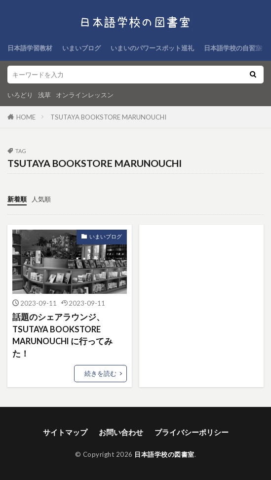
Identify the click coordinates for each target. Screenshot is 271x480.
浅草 (44, 95)
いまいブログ (81, 48)
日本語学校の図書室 (164, 454)
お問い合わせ (121, 432)
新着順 (17, 199)
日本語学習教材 (29, 48)
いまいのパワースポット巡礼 (152, 48)
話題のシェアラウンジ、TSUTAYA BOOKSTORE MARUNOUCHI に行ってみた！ (62, 335)
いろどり (20, 95)
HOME (26, 117)
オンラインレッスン (85, 95)
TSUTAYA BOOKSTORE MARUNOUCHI (108, 117)
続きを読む (100, 373)
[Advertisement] (201, 279)
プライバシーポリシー (192, 432)
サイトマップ (65, 432)
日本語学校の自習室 (233, 48)
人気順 (41, 199)
